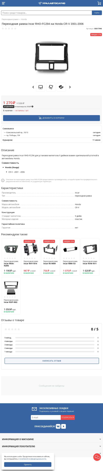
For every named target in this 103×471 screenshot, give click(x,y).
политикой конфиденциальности (32, 459)
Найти (96, 13)
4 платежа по (18, 106)
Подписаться (68, 417)
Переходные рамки (10, 19)
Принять (28, 464)
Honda (24, 19)
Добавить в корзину (53, 118)
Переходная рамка (11, 263)
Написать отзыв (52, 361)
